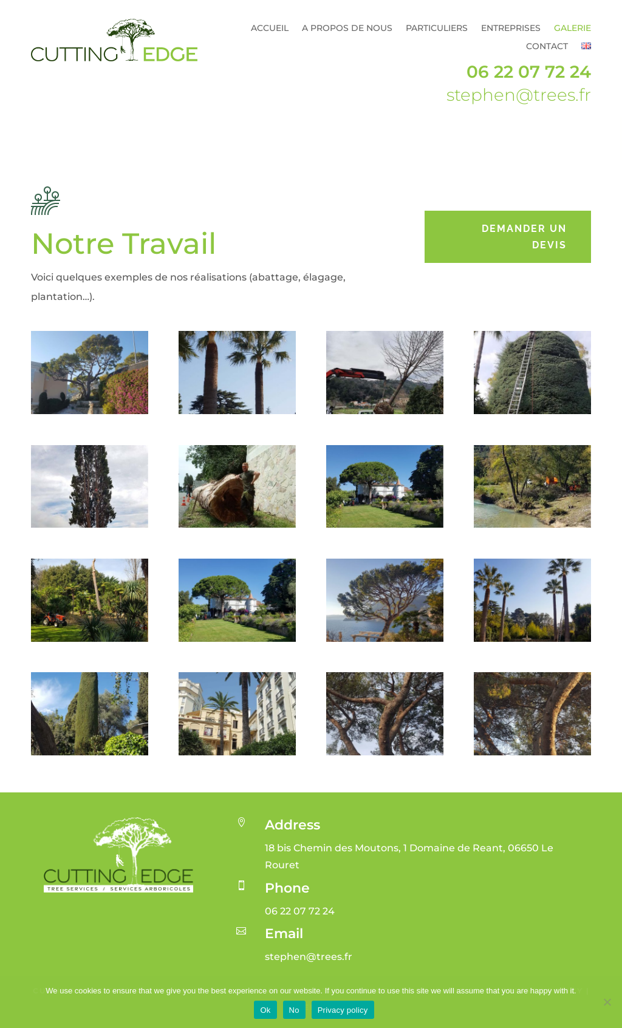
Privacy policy (343, 1010)
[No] (607, 1002)
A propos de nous (347, 28)
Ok (265, 1010)
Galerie (572, 28)
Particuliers (437, 28)
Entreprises (511, 28)
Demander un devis (524, 237)
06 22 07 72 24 (528, 71)
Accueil (270, 28)
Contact (547, 47)
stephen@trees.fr (518, 94)
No (294, 1010)
